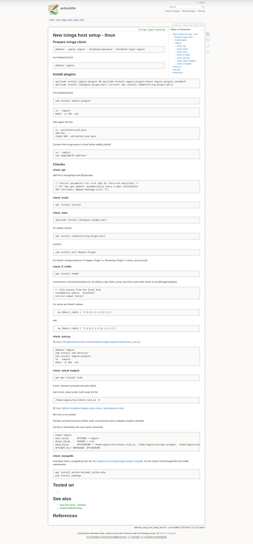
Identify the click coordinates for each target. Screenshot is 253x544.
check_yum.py (183, 58)
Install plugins (181, 40)
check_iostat (182, 49)
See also (177, 70)
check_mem (182, 52)
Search (203, 7)
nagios (151, 29)
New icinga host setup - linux (185, 34)
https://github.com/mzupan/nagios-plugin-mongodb (117, 461)
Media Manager (189, 11)
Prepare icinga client (184, 37)
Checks (178, 43)
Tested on (177, 67)
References (178, 73)
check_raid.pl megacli (186, 61)
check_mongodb (184, 64)
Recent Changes (172, 11)
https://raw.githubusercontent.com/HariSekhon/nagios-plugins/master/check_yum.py (98, 342)
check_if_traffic (183, 55)
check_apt (181, 46)
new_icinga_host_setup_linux (70, 20)
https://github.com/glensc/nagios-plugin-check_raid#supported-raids (90, 408)
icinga (144, 29)
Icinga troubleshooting (71, 508)
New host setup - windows (73, 505)
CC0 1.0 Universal (167, 533)
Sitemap (201, 11)
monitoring (160, 29)
